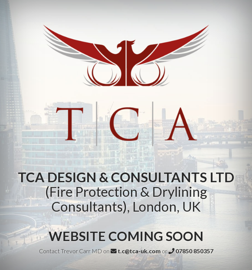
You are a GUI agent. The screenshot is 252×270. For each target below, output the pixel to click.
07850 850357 (190, 250)
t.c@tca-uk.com (136, 250)
